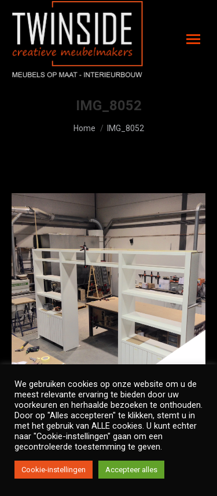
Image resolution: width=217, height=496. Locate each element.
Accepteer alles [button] (131, 469)
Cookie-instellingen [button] (53, 469)
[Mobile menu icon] (193, 39)
